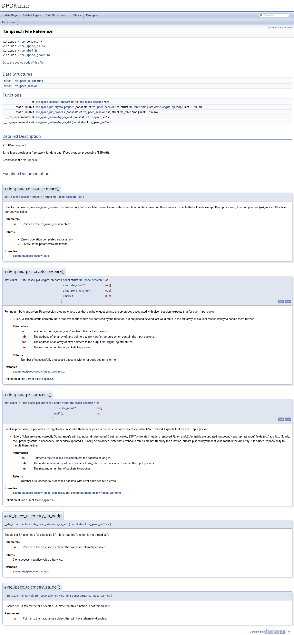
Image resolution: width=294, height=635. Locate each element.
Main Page (11, 15)
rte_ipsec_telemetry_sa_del (53, 122)
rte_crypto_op (166, 107)
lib (3, 22)
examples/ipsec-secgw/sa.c (31, 255)
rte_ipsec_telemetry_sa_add (54, 117)
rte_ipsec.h (30, 160)
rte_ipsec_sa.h (32, 46)
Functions (288, 27)
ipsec (13, 22)
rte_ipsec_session (25, 86)
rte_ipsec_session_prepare (53, 102)
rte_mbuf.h (28, 51)
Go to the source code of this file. (23, 62)
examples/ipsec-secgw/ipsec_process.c (38, 371)
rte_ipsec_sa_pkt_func (28, 81)
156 (28, 500)
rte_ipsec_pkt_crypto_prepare (55, 107)
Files (77, 15)
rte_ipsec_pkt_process (50, 112)
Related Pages (31, 15)
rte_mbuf (134, 107)
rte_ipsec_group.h (34, 55)
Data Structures (57, 15)
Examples (92, 15)
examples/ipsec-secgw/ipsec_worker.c (96, 492)
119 (28, 378)
